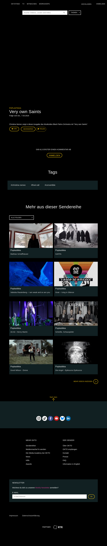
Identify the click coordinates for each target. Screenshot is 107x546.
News (28, 456)
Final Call (35, 185)
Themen (75, 12)
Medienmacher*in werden (36, 449)
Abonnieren (28, 129)
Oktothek (16, 4)
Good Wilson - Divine (18, 370)
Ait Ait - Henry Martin (18, 332)
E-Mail (15, 492)
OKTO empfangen (70, 449)
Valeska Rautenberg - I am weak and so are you (29, 292)
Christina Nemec (19, 185)
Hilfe (27, 460)
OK (91, 496)
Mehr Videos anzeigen (85, 381)
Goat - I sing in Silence (64, 292)
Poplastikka (15, 108)
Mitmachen (32, 4)
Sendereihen (31, 445)
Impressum (13, 515)
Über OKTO (67, 445)
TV (24, 4)
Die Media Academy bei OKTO (38, 453)
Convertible (50, 185)
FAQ (64, 460)
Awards (29, 464)
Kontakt (66, 453)
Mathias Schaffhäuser (19, 254)
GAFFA (58, 254)
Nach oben (53, 398)
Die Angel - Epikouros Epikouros (68, 370)
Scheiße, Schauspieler (64, 332)
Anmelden (54, 155)
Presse (65, 456)
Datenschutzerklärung (30, 515)
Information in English (71, 464)
